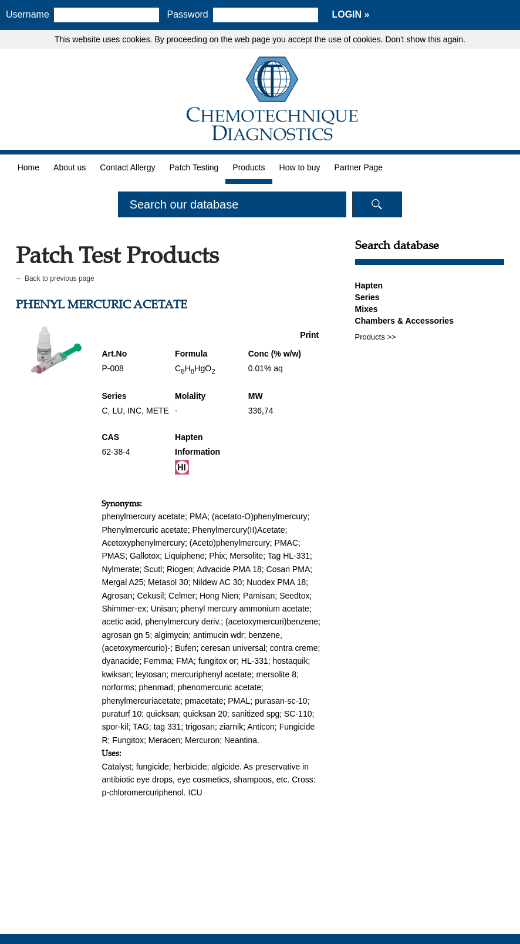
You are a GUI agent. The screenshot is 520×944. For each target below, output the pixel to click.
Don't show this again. (425, 39)
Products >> (375, 336)
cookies (136, 39)
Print (309, 335)
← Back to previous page (55, 278)
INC (134, 410)
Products (248, 167)
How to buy (299, 167)
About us (69, 167)
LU (117, 410)
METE (157, 410)
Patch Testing (194, 167)
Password (187, 14)
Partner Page (359, 167)
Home (28, 167)
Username (27, 14)
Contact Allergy (127, 167)
